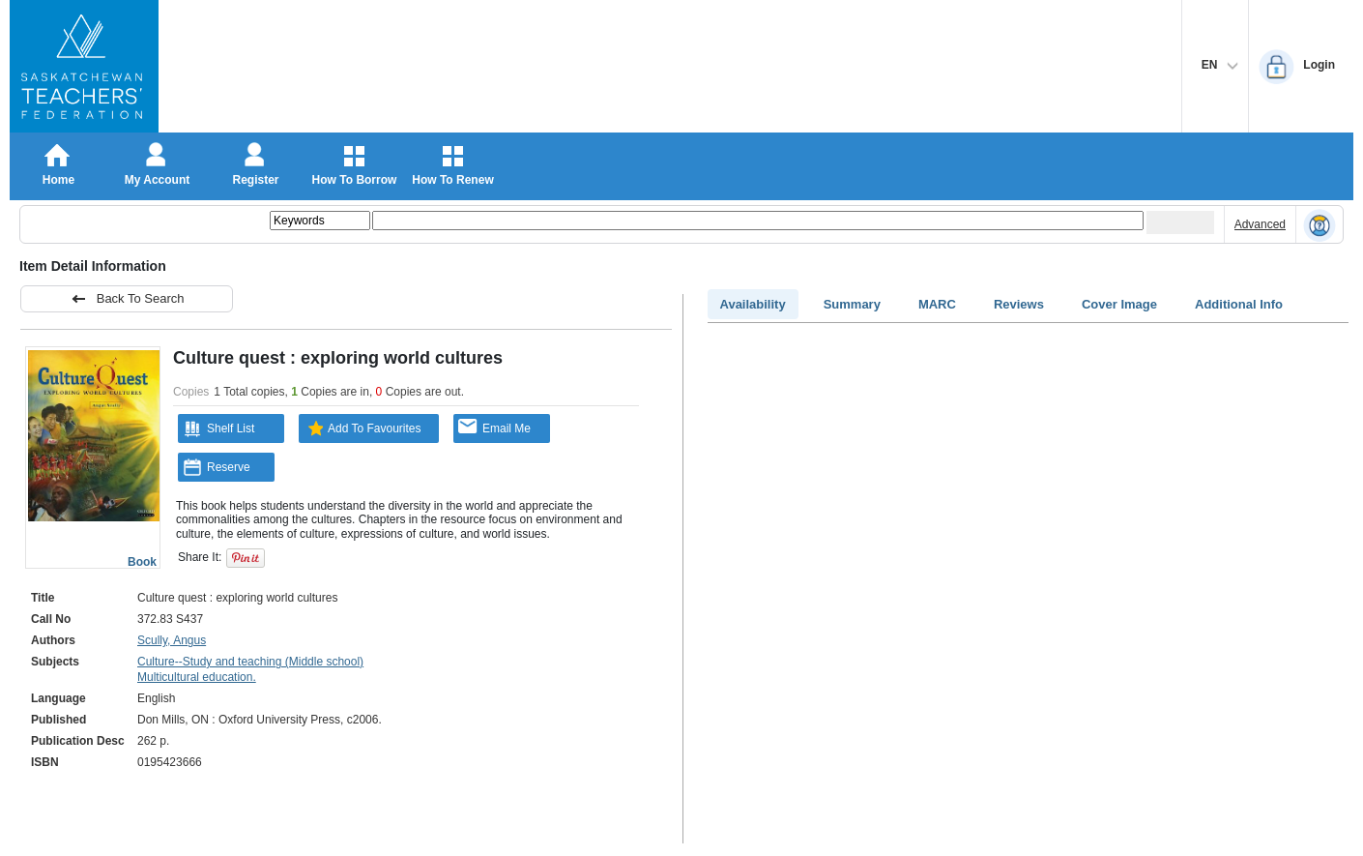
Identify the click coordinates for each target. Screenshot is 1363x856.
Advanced (1260, 224)
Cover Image (1119, 304)
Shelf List (218, 428)
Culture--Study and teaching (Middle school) (250, 661)
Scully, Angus (171, 640)
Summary (852, 304)
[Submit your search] (1180, 222)
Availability (753, 304)
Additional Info (1239, 304)
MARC (937, 304)
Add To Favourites (362, 428)
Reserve (216, 467)
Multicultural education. (196, 677)
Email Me (494, 427)
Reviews (1019, 304)
